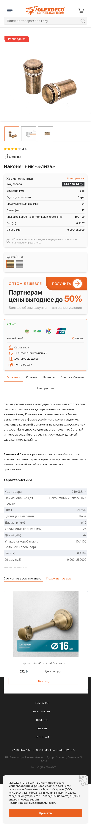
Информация (41, 711)
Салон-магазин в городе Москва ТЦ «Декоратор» (43, 750)
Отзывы (42, 728)
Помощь (42, 720)
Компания (41, 702)
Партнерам (42, 737)
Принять (45, 813)
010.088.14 (71, 184)
